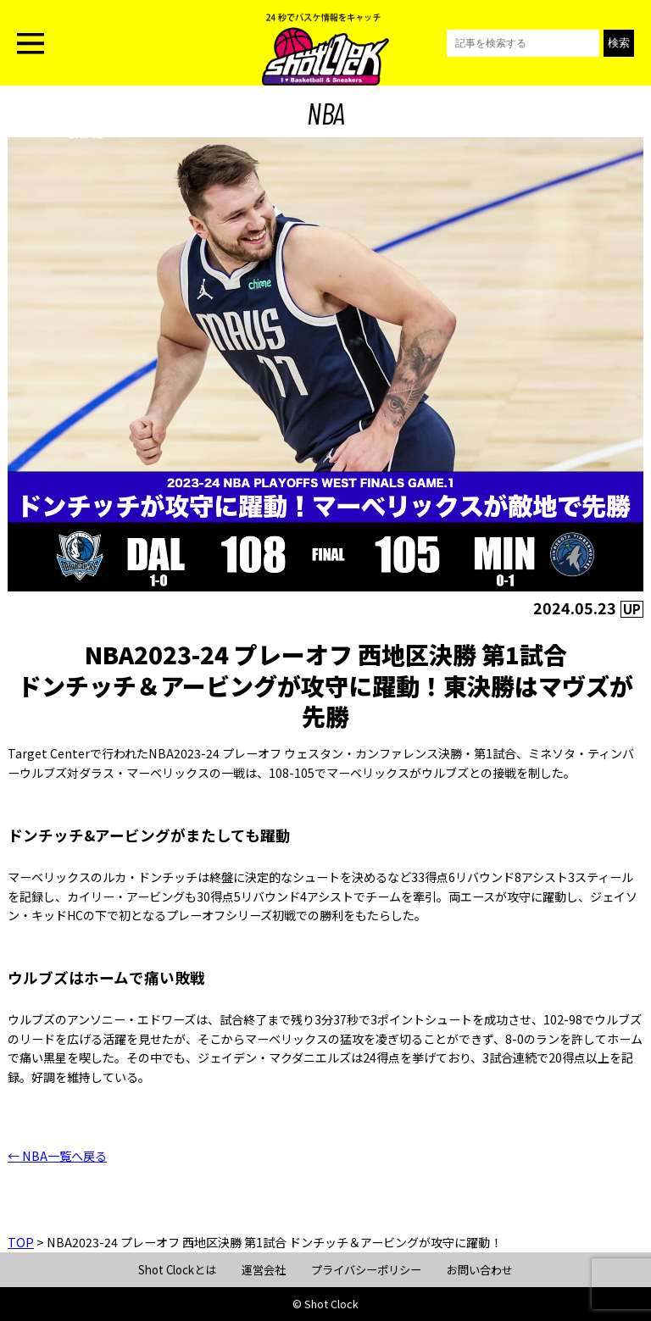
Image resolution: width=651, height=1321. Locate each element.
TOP (21, 1242)
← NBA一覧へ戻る (57, 1155)
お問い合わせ (480, 1270)
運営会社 (264, 1270)
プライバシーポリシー (366, 1270)
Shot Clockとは (177, 1270)
